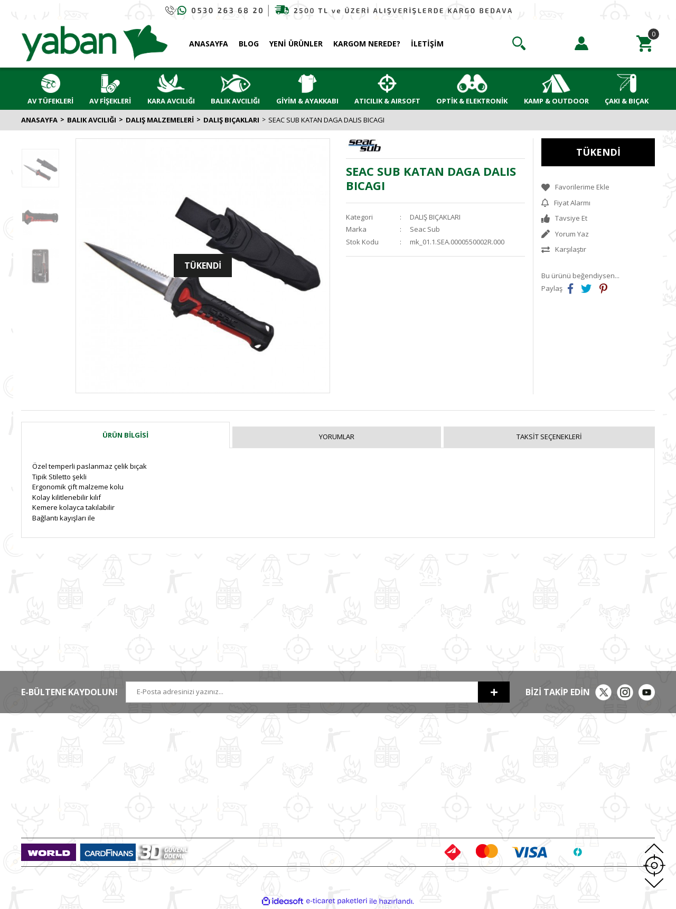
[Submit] (494, 692)
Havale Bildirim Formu (185, 780)
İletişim (162, 765)
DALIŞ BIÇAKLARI (435, 217)
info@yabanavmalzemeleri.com (72, 796)
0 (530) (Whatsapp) (76, 780)
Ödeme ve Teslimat (312, 780)
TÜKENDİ (598, 152)
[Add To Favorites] (598, 187)
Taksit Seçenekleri (549, 436)
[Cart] (644, 43)
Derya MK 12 (561, 780)
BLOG (249, 44)
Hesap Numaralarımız (186, 796)
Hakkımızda (170, 749)
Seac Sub (425, 229)
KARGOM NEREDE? (366, 44)
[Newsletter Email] (302, 692)
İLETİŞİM (427, 44)
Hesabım (425, 749)
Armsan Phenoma (569, 765)
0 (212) (55, 749)
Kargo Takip (300, 811)
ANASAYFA (208, 44)
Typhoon (555, 811)
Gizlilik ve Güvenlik (311, 765)
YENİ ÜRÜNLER (296, 44)
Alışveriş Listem (435, 780)
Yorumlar (336, 436)
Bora (548, 796)
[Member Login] (581, 43)
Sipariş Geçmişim (438, 765)
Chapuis (554, 827)
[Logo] (94, 43)
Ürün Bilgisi (125, 435)
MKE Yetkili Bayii (566, 749)
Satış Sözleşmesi (307, 749)
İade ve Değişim (306, 796)
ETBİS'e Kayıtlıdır (177, 811)
